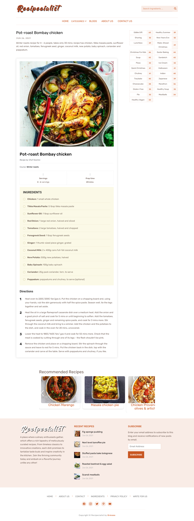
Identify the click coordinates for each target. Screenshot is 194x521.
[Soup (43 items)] (141, 57)
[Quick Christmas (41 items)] (141, 68)
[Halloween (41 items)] (166, 68)
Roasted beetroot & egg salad (97, 464)
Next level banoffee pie (93, 442)
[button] (152, 393)
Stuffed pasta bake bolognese (97, 453)
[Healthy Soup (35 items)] (166, 89)
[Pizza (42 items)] (141, 63)
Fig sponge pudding (92, 432)
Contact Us (125, 21)
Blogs (93, 21)
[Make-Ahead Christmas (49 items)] (166, 45)
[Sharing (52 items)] (141, 38)
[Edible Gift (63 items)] (141, 32)
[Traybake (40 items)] (141, 79)
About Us (107, 21)
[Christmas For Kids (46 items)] (141, 52)
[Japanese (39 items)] (166, 79)
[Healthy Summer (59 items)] (166, 32)
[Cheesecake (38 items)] (141, 84)
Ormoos (111, 515)
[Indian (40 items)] (166, 73)
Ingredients (98, 496)
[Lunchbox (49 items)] (141, 43)
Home (65, 21)
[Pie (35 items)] (141, 94)
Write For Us (140, 496)
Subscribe (136, 454)
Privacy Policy (118, 496)
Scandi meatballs (91, 474)
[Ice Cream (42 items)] (166, 63)
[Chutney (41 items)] (141, 73)
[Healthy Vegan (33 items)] (141, 100)
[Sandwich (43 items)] (166, 57)
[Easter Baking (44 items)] (166, 52)
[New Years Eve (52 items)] (166, 38)
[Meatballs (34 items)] (166, 94)
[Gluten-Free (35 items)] (141, 89)
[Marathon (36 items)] (166, 84)
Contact (80, 496)
